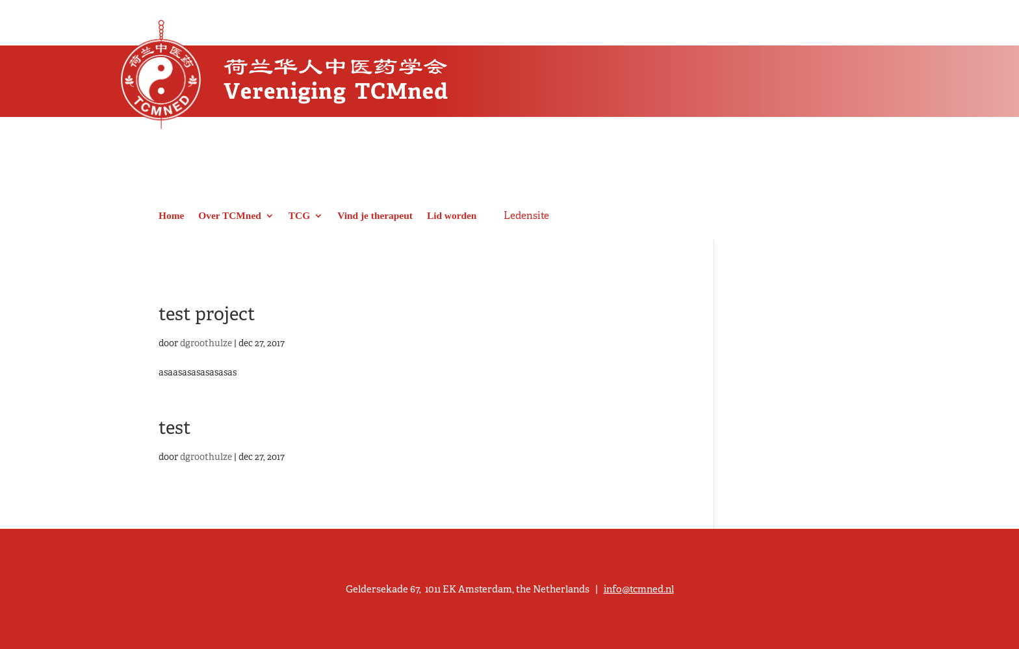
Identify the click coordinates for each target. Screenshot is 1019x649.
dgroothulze (206, 343)
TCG (299, 215)
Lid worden (452, 215)
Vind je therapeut (375, 215)
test (175, 427)
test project (207, 314)
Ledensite (526, 216)
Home (171, 215)
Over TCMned (229, 215)
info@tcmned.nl (639, 589)
